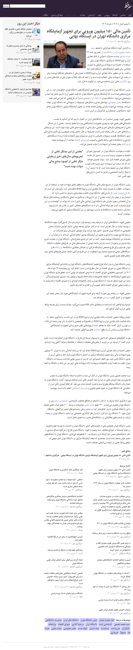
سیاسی (122, 15)
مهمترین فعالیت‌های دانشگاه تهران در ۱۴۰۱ (113, 523)
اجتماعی (91, 15)
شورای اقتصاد (80, 140)
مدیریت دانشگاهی (80, 388)
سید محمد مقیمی (122, 624)
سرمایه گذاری (78, 624)
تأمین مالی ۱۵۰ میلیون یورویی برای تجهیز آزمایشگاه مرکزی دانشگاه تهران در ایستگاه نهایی (95, 455)
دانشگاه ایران (95, 98)
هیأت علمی (89, 405)
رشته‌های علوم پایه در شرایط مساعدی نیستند (65, 550)
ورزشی (106, 15)
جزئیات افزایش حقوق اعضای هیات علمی (114, 610)
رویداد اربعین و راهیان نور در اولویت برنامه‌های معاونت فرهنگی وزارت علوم (18, 76)
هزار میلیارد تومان (120, 193)
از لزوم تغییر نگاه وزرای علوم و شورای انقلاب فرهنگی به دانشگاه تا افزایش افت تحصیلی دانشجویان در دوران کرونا (113, 547)
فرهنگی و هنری (57, 15)
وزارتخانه (58, 247)
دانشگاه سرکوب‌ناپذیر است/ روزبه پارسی (114, 600)
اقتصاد (114, 15)
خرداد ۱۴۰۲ (106, 24)
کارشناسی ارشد (61, 401)
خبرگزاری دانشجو (51, 455)
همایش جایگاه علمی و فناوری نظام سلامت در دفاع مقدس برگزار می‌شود (18, 32)
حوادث (82, 15)
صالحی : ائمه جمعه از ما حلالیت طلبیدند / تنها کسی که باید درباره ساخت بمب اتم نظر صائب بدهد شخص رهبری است (64, 483)
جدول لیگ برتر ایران (48, 647)
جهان (99, 15)
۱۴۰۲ (115, 24)
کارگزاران (123, 81)
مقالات (45, 15)
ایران (130, 15)
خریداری (106, 298)
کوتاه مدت (82, 628)
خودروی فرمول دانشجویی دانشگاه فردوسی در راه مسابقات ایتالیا (18, 91)
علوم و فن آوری (71, 15)
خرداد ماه (126, 56)
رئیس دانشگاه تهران (109, 52)
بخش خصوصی (114, 102)
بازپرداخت (125, 144)
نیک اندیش (94, 628)
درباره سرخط (65, 647)
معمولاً (80, 98)
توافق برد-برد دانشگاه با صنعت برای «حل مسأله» (111, 533)
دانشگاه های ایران (71, 620)
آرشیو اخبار (124, 24)
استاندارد (97, 330)
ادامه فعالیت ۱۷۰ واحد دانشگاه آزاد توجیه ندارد (19, 60)
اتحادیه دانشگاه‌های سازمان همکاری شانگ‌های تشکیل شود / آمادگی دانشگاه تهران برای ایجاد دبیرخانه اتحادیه (65, 500)
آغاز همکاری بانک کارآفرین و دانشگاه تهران (66, 470)
